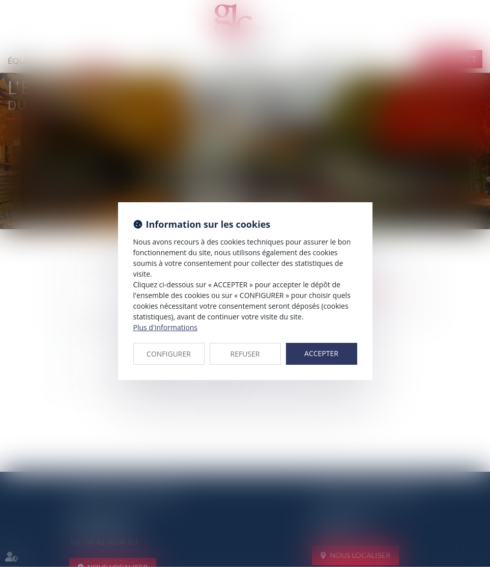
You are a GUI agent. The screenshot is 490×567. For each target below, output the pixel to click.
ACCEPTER (321, 353)
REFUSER (245, 354)
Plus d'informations (165, 327)
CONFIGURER (169, 354)
